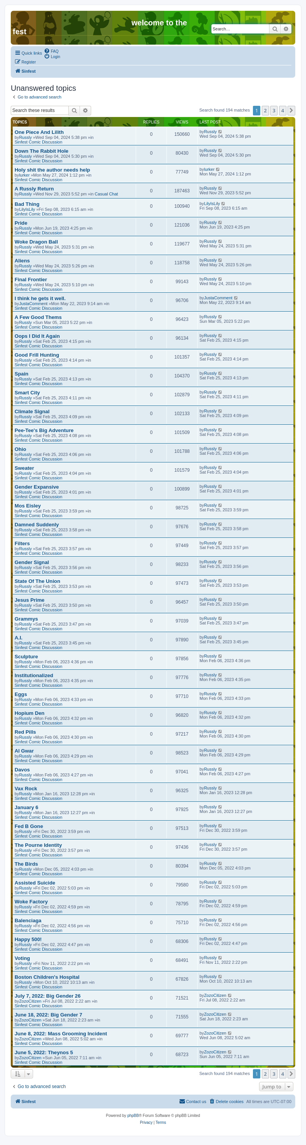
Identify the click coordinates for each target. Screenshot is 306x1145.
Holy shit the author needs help (52, 170)
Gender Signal (32, 562)
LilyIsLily (27, 209)
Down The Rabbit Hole (41, 151)
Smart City (27, 393)
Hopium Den (30, 713)
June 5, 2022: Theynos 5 (44, 1052)
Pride (21, 223)
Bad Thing (27, 204)
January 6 (26, 807)
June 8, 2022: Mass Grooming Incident (61, 1034)
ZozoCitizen (30, 1001)
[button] (291, 110)
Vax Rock (26, 788)
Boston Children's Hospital (47, 977)
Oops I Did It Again (37, 336)
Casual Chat (106, 194)
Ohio (20, 449)
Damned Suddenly (37, 524)
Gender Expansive (37, 487)
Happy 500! (28, 939)
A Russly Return (34, 189)
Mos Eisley (28, 506)
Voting (22, 958)
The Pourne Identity (38, 845)
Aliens (22, 261)
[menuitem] (51, 50)
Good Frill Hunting (37, 355)
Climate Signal (32, 411)
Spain (21, 374)
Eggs (21, 694)
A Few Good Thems (38, 317)
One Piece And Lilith (39, 132)
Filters (22, 543)
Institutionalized (34, 675)
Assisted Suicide (35, 883)
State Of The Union (37, 581)
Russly (25, 137)
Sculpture (26, 656)
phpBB (133, 1115)
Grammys (26, 619)
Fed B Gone (29, 826)
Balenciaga (28, 920)
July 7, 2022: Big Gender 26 (48, 996)
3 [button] (274, 110)
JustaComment (33, 303)
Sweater (24, 468)
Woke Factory (31, 902)
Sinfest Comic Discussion (38, 142)
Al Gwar (24, 751)
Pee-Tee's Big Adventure (44, 430)
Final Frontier (31, 279)
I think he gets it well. (40, 298)
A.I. (19, 638)
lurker (24, 175)
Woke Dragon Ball (36, 242)
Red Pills (25, 732)
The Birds (26, 864)
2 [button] (265, 110)
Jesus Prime (30, 600)
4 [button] (282, 110)
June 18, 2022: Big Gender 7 (48, 1015)
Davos (22, 770)
